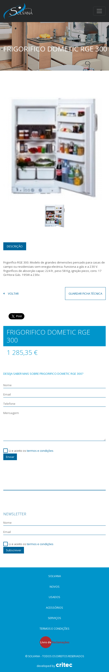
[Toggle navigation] (99, 11)
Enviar (10, 457)
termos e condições (40, 451)
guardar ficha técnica (85, 294)
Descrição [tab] (15, 246)
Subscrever (13, 550)
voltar (11, 293)
